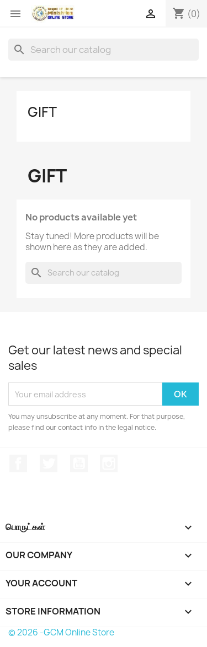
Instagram (109, 463)
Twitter (48, 463)
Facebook (18, 463)
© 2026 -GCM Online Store (61, 632)
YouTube (79, 463)
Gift (42, 112)
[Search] (103, 50)
